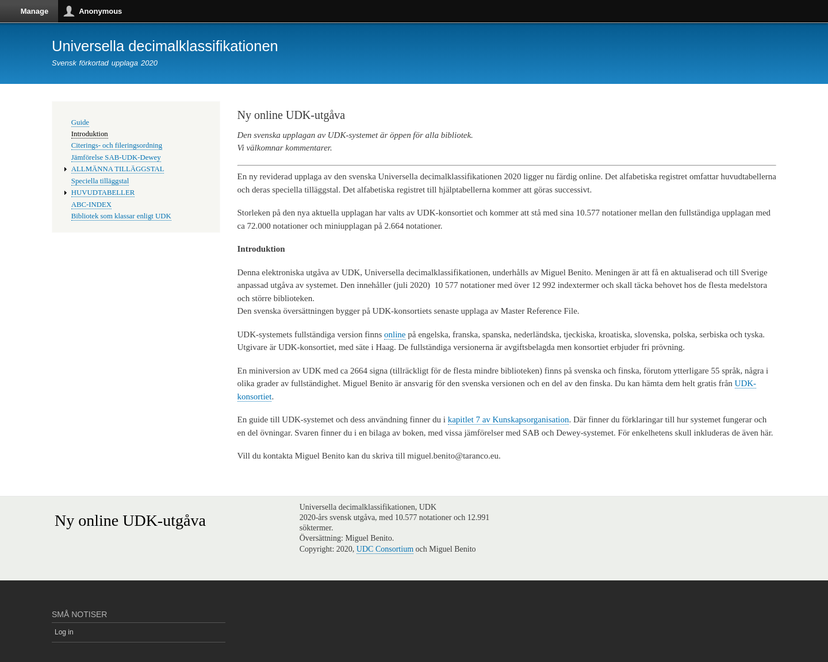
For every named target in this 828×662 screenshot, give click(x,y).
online (394, 334)
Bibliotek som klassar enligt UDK (121, 216)
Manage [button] (34, 11)
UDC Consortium (384, 549)
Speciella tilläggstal (100, 181)
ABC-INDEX (91, 205)
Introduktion (89, 134)
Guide (80, 122)
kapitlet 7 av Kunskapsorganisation (508, 419)
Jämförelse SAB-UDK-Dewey (116, 157)
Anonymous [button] (100, 11)
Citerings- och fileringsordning (116, 145)
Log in (64, 632)
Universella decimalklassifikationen (165, 46)
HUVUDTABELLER (103, 192)
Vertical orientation (817, 33)
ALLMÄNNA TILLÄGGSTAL (117, 169)
